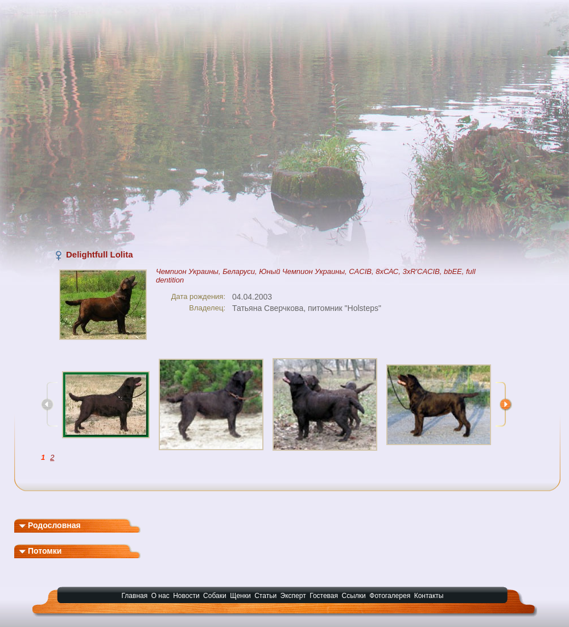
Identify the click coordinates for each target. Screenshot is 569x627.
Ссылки (354, 596)
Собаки (214, 596)
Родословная (50, 525)
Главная (135, 596)
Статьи (265, 596)
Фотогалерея (389, 596)
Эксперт (293, 596)
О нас (160, 596)
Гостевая (324, 596)
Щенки (240, 596)
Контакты (429, 596)
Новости (186, 596)
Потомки (40, 550)
